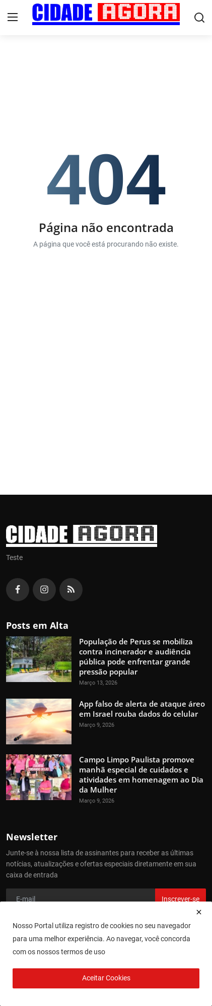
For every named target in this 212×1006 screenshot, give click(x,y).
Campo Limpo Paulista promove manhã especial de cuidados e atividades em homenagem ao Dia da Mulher (141, 774)
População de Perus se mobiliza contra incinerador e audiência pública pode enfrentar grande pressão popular (136, 656)
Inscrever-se (180, 899)
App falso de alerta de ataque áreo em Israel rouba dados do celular (142, 709)
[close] (199, 912)
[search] (199, 18)
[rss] (71, 589)
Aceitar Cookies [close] (106, 978)
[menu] (12, 18)
